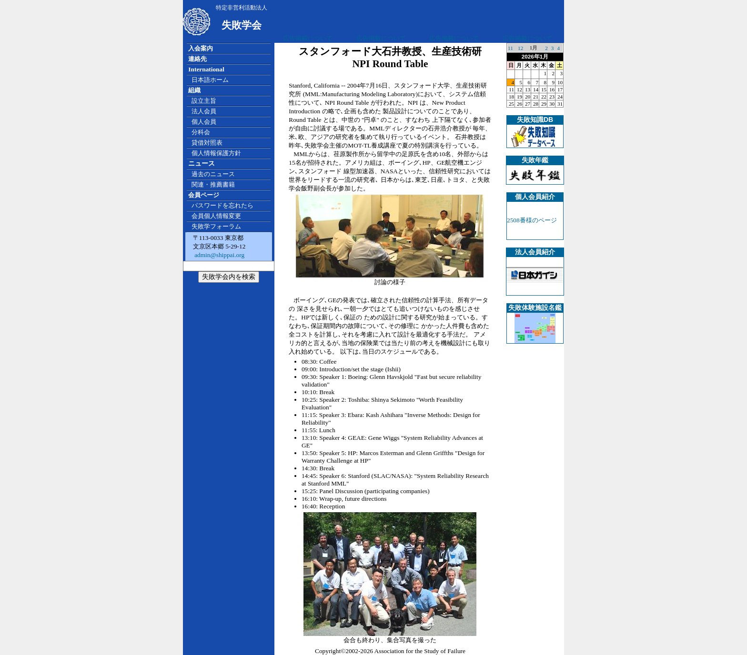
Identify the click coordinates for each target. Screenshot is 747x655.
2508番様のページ (532, 220)
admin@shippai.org (218, 254)
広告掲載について (308, 38)
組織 (194, 90)
